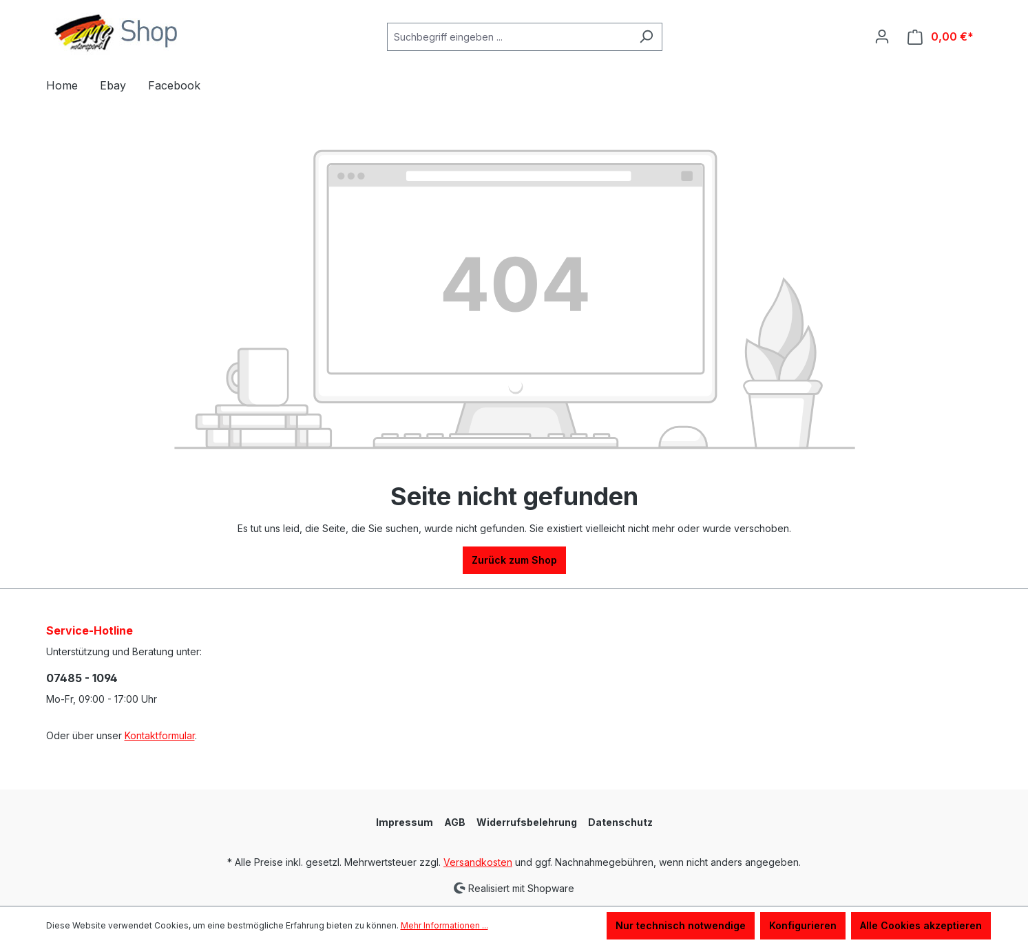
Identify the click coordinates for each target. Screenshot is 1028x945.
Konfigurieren (803, 925)
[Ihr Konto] (882, 36)
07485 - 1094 (82, 678)
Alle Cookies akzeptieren (921, 925)
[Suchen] (646, 37)
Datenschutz (620, 822)
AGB (454, 822)
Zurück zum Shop (514, 560)
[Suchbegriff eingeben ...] (509, 37)
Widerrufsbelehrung (526, 822)
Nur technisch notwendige (681, 925)
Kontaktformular (160, 735)
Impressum (404, 822)
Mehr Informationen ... (444, 925)
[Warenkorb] (941, 37)
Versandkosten (477, 862)
